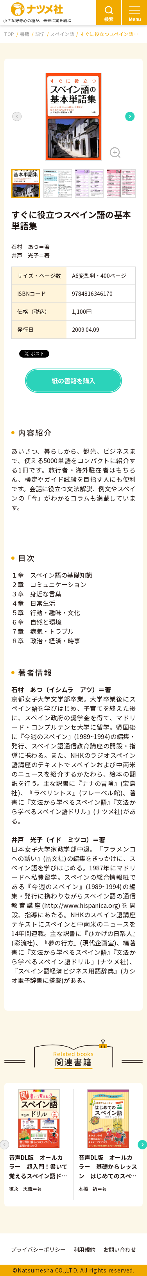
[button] (73, 117)
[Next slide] (130, 116)
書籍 (25, 33)
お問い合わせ (119, 1249)
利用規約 (84, 1249)
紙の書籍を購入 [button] (73, 380)
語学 (40, 33)
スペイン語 (62, 33)
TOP (9, 33)
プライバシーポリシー (38, 1249)
